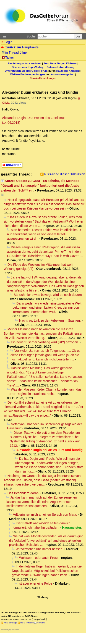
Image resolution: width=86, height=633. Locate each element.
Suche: (31, 36)
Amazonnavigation (62, 74)
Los (78, 36)
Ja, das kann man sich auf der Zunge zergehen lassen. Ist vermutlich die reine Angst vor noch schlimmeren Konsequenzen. (41, 502)
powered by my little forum (10, 629)
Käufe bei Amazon (67, 70)
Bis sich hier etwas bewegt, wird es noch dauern (48, 295)
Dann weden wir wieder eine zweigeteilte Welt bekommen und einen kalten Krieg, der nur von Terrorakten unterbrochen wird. (47, 308)
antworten (13, 165)
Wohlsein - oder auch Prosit (38, 557)
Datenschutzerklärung (60, 67)
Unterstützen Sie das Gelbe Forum (26, 70)
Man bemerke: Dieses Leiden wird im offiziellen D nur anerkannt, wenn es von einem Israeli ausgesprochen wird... (44, 234)
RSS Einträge (10, 622)
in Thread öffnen (15, 52)
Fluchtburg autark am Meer (24, 63)
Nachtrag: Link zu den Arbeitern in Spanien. (50, 320)
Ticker (8, 57)
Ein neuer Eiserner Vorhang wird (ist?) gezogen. (45, 342)
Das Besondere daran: (23, 493)
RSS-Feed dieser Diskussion (64, 174)
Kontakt (40, 622)
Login (6, 42)
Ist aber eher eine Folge (35, 583)
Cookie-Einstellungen (43, 78)
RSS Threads (27, 622)
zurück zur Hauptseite (20, 47)
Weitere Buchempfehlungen (27, 74)
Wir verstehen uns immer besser (39, 549)
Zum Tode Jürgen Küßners (60, 63)
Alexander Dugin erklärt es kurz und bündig (49, 450)
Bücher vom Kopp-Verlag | (29, 67)
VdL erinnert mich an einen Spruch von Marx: (45, 514)
